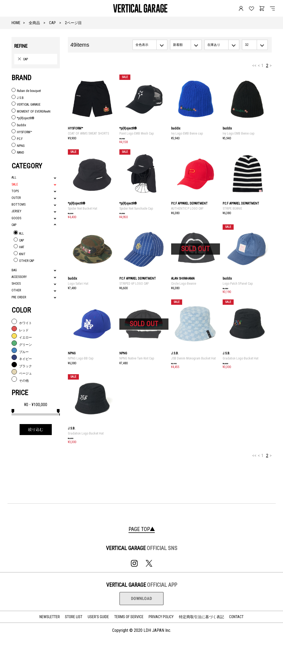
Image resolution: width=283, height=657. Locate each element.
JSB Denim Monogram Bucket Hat (193, 358)
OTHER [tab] (16, 290)
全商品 (34, 23)
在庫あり (213, 45)
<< (254, 65)
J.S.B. (175, 353)
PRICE (20, 393)
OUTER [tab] (16, 198)
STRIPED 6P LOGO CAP (134, 283)
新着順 (178, 45)
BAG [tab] (14, 270)
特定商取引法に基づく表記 (201, 617)
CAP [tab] (14, 225)
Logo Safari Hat (78, 283)
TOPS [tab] (15, 191)
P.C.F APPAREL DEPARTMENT (189, 203)
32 (246, 45)
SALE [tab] (15, 184)
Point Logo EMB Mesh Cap (136, 133)
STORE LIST (73, 617)
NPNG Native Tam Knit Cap (136, 358)
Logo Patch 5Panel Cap (238, 283)
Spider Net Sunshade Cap (136, 208)
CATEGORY (27, 166)
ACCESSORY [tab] (19, 277)
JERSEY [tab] (16, 211)
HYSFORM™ (75, 128)
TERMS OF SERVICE (129, 617)
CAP (52, 23)
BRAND (21, 78)
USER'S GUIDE (98, 617)
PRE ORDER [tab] (19, 297)
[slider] (13, 410)
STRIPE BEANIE (232, 208)
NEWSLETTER (49, 617)
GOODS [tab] (16, 218)
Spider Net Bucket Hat (82, 208)
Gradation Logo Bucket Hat (240, 358)
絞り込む (35, 429)
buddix (175, 128)
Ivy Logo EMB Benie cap (187, 133)
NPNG (72, 353)
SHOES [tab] (16, 283)
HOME (16, 23)
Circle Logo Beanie (183, 283)
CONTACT (236, 617)
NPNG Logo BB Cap (80, 358)
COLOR (21, 310)
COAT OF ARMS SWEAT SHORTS (88, 133)
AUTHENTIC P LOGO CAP (187, 208)
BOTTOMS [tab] (18, 204)
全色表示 (141, 45)
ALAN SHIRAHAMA (182, 278)
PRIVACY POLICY (161, 617)
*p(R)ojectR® (128, 128)
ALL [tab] (14, 177)
